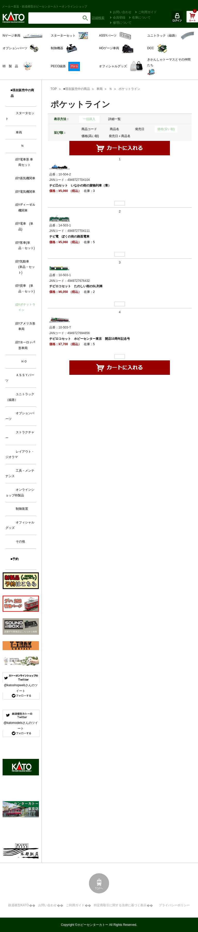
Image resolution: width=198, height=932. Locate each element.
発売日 (139, 129)
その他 (20, 541)
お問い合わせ (122, 12)
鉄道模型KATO (18, 905)
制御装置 (22, 509)
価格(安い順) (166, 129)
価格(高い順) (90, 136)
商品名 (114, 129)
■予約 (15, 559)
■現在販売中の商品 (76, 89)
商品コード (89, 129)
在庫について (141, 17)
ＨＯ (24, 361)
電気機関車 (27, 191)
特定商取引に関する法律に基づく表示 (120, 905)
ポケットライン (129, 89)
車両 (99, 89)
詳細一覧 (114, 119)
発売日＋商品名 (119, 136)
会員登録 (119, 17)
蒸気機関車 (27, 178)
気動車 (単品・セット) (26, 267)
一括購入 (89, 119)
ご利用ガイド (147, 12)
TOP (54, 89)
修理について (122, 22)
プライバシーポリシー (174, 905)
